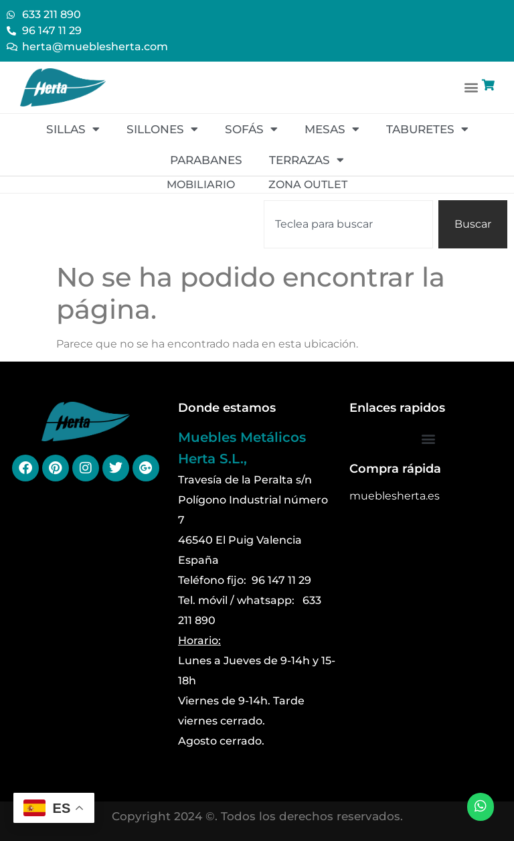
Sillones (162, 129)
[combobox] (348, 224)
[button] (471, 87)
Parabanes (206, 160)
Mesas (332, 129)
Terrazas (306, 159)
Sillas (73, 129)
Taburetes (427, 129)
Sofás (251, 129)
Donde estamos (227, 407)
